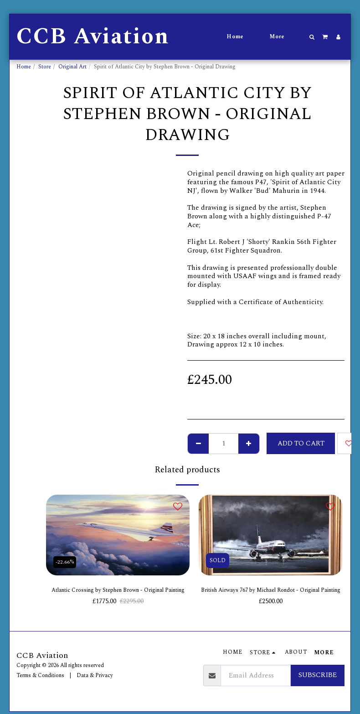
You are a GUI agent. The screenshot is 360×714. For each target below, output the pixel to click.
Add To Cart (301, 443)
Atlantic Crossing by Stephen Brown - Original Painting (118, 596)
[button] (312, 37)
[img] (118, 535)
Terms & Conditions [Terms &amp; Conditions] (40, 677)
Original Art (72, 66)
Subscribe (317, 677)
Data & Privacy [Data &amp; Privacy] (95, 677)
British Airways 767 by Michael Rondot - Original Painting (270, 596)
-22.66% (66, 560)
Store (44, 66)
